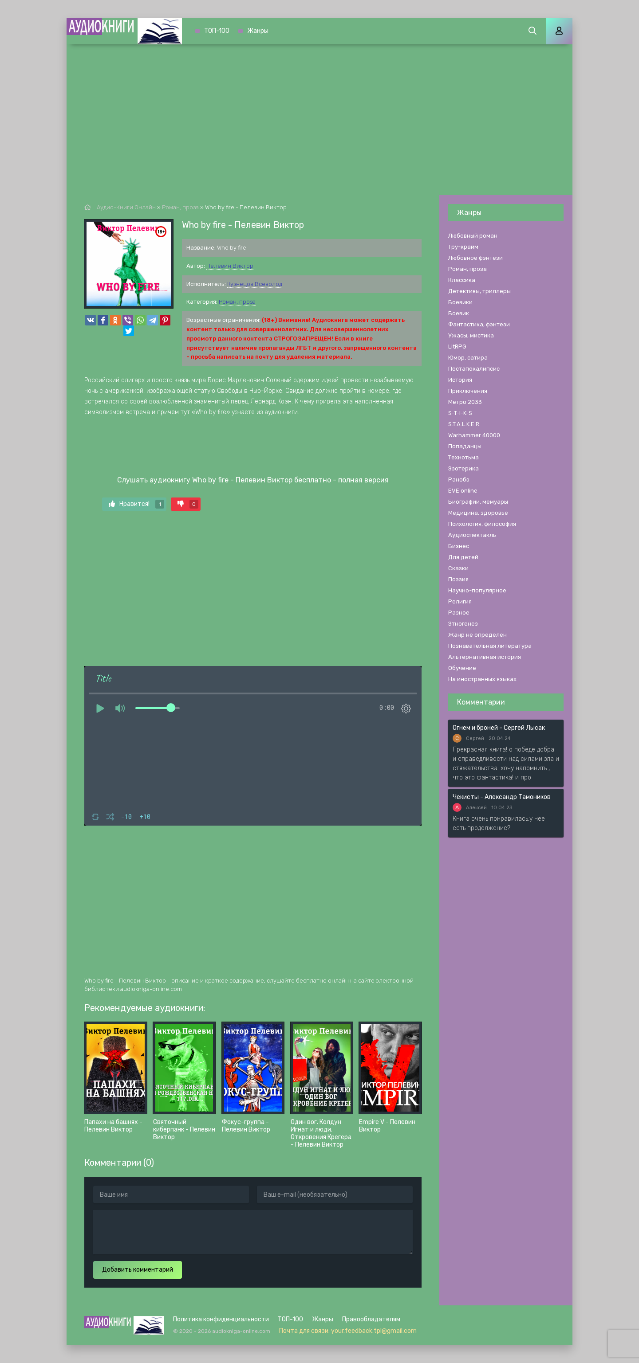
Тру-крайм (463, 246)
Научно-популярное (477, 590)
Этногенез (463, 623)
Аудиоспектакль (472, 535)
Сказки (458, 568)
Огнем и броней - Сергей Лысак (499, 728)
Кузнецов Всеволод (254, 284)
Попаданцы (464, 446)
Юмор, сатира (468, 357)
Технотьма (463, 457)
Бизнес (458, 546)
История (460, 379)
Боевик (458, 313)
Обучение (462, 668)
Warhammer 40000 (474, 435)
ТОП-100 (216, 31)
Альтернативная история (484, 657)
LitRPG (457, 346)
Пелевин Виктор (229, 265)
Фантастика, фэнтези (479, 324)
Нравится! (136, 504)
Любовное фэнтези (475, 258)
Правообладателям (371, 1319)
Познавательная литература (490, 645)
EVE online (462, 490)
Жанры (257, 31)
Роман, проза (237, 301)
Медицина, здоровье (478, 512)
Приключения (467, 391)
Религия (460, 601)
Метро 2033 (465, 402)
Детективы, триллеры (479, 291)
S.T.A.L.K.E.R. (464, 424)
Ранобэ (458, 479)
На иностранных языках (482, 679)
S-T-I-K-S (460, 413)
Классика (461, 280)
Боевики (460, 302)
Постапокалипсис (474, 368)
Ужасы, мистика (471, 335)
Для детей (463, 557)
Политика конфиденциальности (221, 1319)
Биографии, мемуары (478, 501)
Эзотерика (463, 468)
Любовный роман (472, 235)
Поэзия (458, 579)
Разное (458, 612)
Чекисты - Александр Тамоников (502, 797)
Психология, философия (482, 524)
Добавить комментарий (137, 1269)
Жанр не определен (477, 634)
